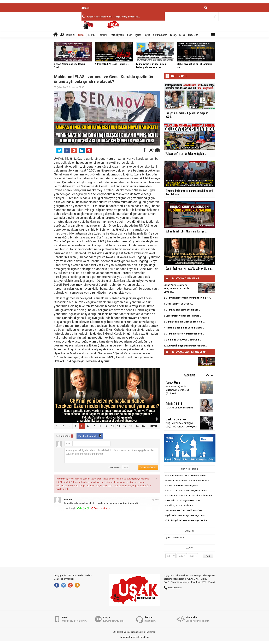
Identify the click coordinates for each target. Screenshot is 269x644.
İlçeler (138, 35)
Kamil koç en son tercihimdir (179, 505)
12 (124, 426)
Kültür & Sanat (160, 35)
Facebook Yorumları (89, 435)
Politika (92, 35)
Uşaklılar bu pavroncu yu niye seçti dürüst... (186, 515)
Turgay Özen (173, 382)
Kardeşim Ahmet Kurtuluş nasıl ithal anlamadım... (189, 495)
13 (130, 426)
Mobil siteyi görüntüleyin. (74, 619)
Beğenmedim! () (100, 508)
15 (143, 426)
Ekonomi (102, 35)
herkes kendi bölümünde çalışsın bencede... (187, 490)
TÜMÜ (153, 426)
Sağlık (147, 35)
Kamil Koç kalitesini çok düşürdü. (181, 485)
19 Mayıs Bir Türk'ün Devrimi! (179, 407)
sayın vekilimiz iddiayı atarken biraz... (183, 500)
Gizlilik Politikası (176, 537)
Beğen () (83, 508)
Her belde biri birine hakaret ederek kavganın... (188, 480)
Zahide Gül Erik (174, 403)
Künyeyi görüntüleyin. (113, 619)
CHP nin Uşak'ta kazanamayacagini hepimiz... (187, 520)
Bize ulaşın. (150, 619)
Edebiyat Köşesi (177, 35)
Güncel (81, 35)
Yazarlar (70, 35)
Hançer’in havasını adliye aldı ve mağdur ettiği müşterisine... (113, 16)
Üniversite (193, 35)
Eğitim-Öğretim (116, 35)
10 (112, 426)
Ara (208, 555)
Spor (129, 35)
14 (137, 426)
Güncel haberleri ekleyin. (197, 619)
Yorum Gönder (64, 436)
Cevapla (71, 508)
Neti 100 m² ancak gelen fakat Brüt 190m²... (186, 475)
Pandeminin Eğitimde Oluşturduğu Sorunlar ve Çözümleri (177, 390)
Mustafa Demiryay (176, 419)
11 (118, 426)
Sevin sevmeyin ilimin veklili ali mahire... (184, 510)
